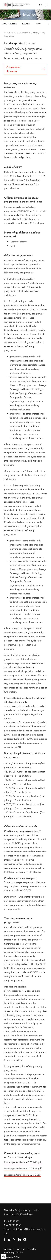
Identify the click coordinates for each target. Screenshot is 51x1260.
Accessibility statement (13, 1252)
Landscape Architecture (20, 32)
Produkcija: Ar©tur (11, 1257)
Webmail (20, 1249)
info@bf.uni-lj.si (10, 1229)
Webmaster (9, 1249)
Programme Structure (25, 69)
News (38, 23)
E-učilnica (32, 1249)
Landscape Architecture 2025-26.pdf (22, 1168)
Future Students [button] (8, 23)
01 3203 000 (13, 1221)
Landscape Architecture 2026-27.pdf (22, 1174)
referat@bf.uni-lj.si (26, 1229)
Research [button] (26, 23)
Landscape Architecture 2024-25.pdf (22, 1162)
